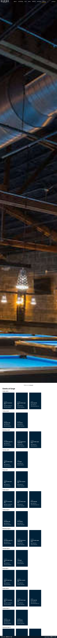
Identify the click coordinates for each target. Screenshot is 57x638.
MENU (29, 1)
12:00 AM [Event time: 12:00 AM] (7, 424)
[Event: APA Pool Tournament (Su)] (8, 401)
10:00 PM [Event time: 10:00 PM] (21, 405)
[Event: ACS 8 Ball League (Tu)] (8, 439)
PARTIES (34, 1)
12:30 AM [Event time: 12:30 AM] (21, 463)
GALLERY (39, 1)
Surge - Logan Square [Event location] (8, 407)
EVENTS (44, 1)
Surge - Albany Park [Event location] (34, 544)
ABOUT (15, 1)
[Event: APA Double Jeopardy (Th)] (22, 479)
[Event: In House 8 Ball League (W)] (8, 459)
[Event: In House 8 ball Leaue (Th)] (8, 479)
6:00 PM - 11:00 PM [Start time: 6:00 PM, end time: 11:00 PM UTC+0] (8, 405)
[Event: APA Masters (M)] (8, 420)
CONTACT (53, 1)
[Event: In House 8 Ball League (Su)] (22, 401)
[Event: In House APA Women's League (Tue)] (22, 439)
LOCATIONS (20, 1)
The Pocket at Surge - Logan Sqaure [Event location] (35, 406)
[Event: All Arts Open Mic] (35, 401)
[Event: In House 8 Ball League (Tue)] (35, 439)
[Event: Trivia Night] (22, 459)
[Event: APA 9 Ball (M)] (22, 420)
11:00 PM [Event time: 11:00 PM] (34, 404)
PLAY (26, 1)
